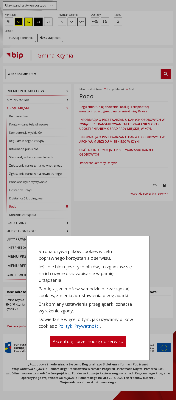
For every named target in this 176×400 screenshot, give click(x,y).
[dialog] (88, 200)
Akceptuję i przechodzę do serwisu (88, 341)
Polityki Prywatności (79, 326)
